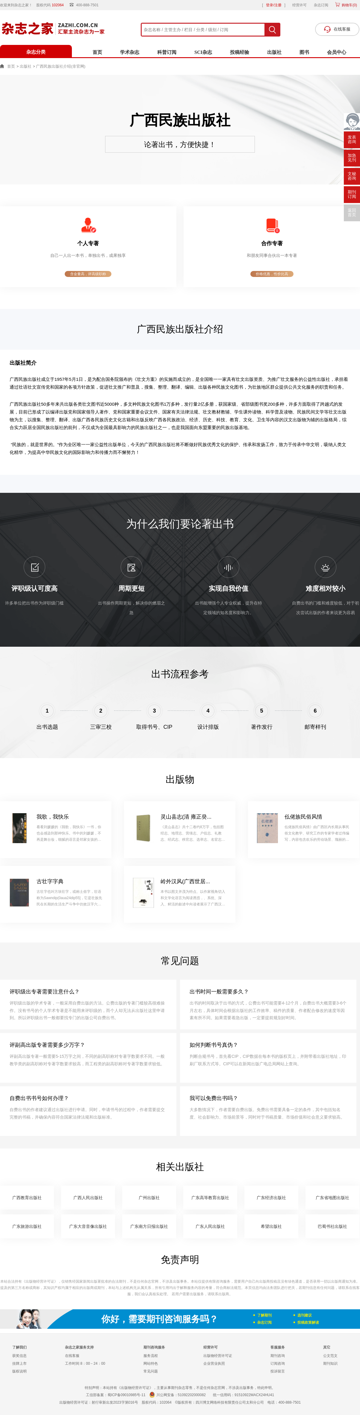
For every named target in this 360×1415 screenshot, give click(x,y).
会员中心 (336, 52)
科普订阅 (166, 52)
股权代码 (52, 5)
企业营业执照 (214, 1363)
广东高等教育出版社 (210, 1197)
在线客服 (72, 1356)
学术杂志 (129, 52)
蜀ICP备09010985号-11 (127, 1395)
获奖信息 (19, 1356)
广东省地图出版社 (332, 1197)
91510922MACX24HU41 (254, 1395)
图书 (304, 52)
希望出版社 (271, 1226)
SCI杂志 (203, 52)
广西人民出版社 (88, 1197)
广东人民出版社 (210, 1226)
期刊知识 (330, 1363)
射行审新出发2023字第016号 (115, 1402)
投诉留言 (277, 1371)
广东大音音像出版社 (88, 1226)
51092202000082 (192, 1395)
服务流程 (150, 1356)
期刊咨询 (277, 1356)
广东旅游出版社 (27, 1226)
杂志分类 (36, 51)
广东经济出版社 (271, 1197)
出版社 (274, 52)
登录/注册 (273, 5)
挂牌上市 (19, 1363)
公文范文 (330, 1356)
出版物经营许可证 (217, 1356)
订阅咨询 (277, 1363)
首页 (97, 52)
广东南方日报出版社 (149, 1226)
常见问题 (150, 1371)
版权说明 (19, 1371)
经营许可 (299, 5)
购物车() (349, 5)
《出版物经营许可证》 (40, 1281)
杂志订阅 (321, 5)
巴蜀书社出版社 (332, 1226)
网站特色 (150, 1363)
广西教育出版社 (27, 1197)
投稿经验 (239, 52)
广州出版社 (149, 1197)
